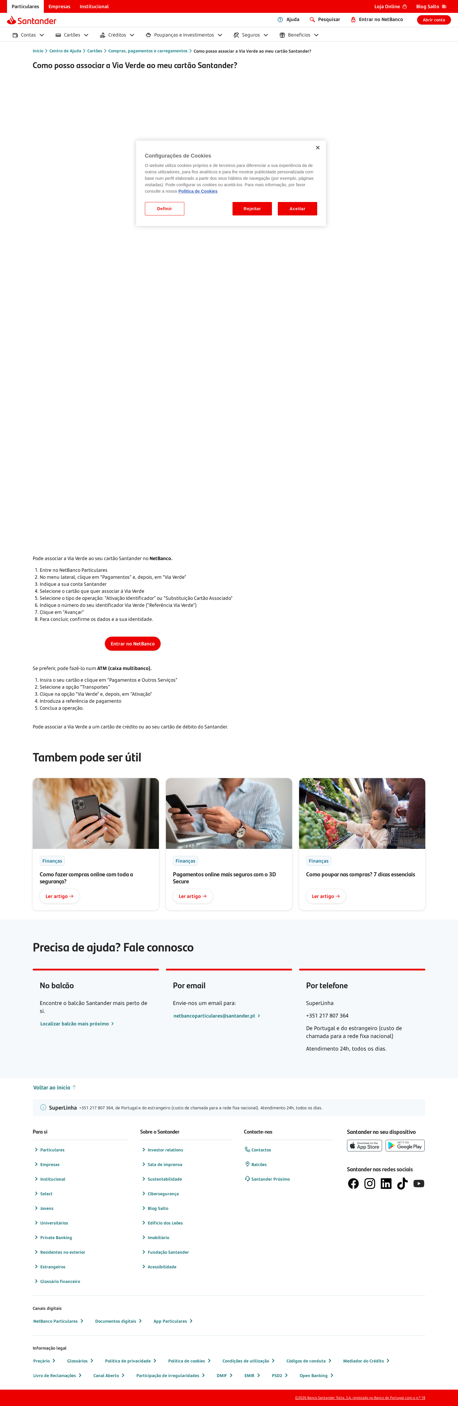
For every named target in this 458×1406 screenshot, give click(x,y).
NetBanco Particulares (59, 1321)
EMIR (252, 1375)
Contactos (257, 1149)
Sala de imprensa (161, 1164)
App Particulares (174, 1321)
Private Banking (52, 1237)
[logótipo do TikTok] (402, 1183)
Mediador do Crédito (367, 1360)
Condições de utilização (249, 1360)
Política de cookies (190, 1360)
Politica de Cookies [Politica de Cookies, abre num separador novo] (198, 191)
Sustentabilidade (161, 1178)
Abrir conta (434, 20)
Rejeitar (252, 208)
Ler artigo (60, 896)
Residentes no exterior (59, 1252)
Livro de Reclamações (58, 1375)
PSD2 (280, 1375)
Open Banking (317, 1375)
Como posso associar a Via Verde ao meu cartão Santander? (252, 51)
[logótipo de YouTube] (418, 1183)
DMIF (225, 1375)
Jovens (43, 1208)
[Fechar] (317, 147)
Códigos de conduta (310, 1360)
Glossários (81, 1360)
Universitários (50, 1222)
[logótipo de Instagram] (369, 1183)
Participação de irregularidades (171, 1375)
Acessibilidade (158, 1266)
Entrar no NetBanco (133, 643)
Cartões (94, 50)
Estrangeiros (49, 1266)
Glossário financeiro (56, 1281)
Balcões (255, 1164)
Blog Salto (154, 1208)
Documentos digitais (119, 1321)
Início (38, 50)
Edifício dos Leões (162, 1222)
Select (43, 1193)
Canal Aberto (109, 1375)
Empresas (46, 1164)
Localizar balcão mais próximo (75, 1023)
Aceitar (297, 208)
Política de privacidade (131, 1360)
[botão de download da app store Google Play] (405, 1145)
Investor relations (162, 1149)
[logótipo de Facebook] (353, 1183)
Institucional (49, 1178)
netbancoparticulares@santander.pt (215, 1016)
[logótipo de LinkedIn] (386, 1183)
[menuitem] (25, 6)
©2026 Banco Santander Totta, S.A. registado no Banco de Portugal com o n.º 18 (360, 1397)
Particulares (49, 1149)
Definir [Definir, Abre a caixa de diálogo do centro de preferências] (164, 208)
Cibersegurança (160, 1193)
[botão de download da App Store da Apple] (364, 1145)
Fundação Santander (165, 1252)
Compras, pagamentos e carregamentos (148, 50)
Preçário (45, 1360)
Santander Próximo (267, 1178)
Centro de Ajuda (65, 50)
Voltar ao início (55, 1087)
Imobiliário (155, 1237)
